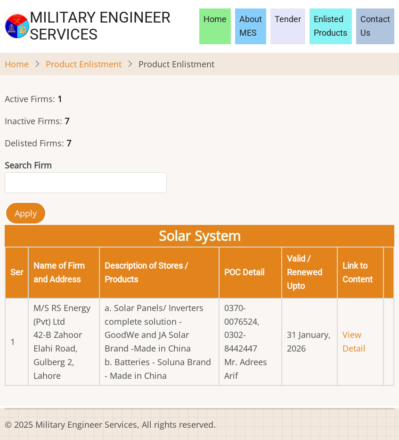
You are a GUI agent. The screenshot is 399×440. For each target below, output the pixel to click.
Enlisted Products (330, 26)
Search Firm (28, 165)
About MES (250, 26)
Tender (288, 19)
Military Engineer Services (100, 25)
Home (215, 19)
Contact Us (375, 26)
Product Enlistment (84, 64)
